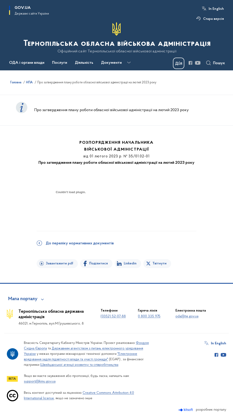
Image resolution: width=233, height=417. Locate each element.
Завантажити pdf (59, 263)
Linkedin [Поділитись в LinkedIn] (130, 263)
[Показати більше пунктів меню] (128, 62)
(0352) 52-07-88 (113, 316)
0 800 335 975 (149, 316)
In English (216, 9)
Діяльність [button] (84, 63)
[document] (71, 208)
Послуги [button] (59, 63)
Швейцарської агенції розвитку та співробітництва (79, 365)
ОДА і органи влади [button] (26, 63)
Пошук (219, 63)
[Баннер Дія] (178, 63)
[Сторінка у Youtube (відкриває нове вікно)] (197, 63)
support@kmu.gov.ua (40, 381)
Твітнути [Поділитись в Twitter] (159, 263)
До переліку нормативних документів (80, 243)
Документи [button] (111, 63)
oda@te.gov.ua (186, 316)
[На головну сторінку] (116, 38)
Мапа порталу (23, 299)
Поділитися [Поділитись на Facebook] (98, 263)
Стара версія (213, 19)
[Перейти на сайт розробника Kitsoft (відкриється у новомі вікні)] (186, 410)
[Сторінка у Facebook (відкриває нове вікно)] (190, 63)
